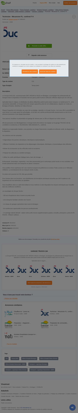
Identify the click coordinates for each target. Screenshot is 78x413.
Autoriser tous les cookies (48, 71)
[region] (39, 68)
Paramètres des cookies (30, 71)
